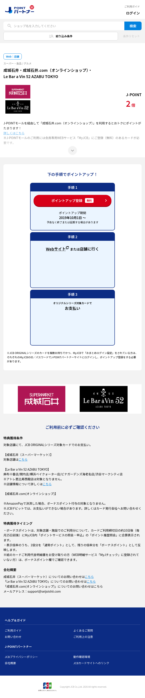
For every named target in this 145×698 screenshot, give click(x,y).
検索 (133, 25)
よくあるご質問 (83, 630)
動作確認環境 (81, 657)
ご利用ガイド (132, 6)
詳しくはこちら (14, 133)
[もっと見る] (72, 150)
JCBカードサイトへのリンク (91, 663)
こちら (23, 459)
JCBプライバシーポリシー (21, 657)
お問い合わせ (13, 637)
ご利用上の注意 (83, 637)
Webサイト (57, 248)
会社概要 (10, 663)
